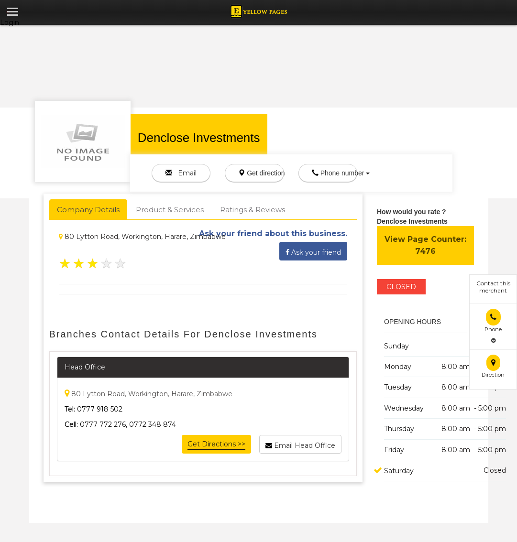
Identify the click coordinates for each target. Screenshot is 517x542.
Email (181, 173)
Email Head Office (300, 444)
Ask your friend (313, 251)
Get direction (261, 173)
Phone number (335, 173)
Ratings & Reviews (252, 209)
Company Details (88, 209)
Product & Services (170, 209)
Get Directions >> (216, 444)
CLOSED (401, 286)
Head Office (85, 367)
